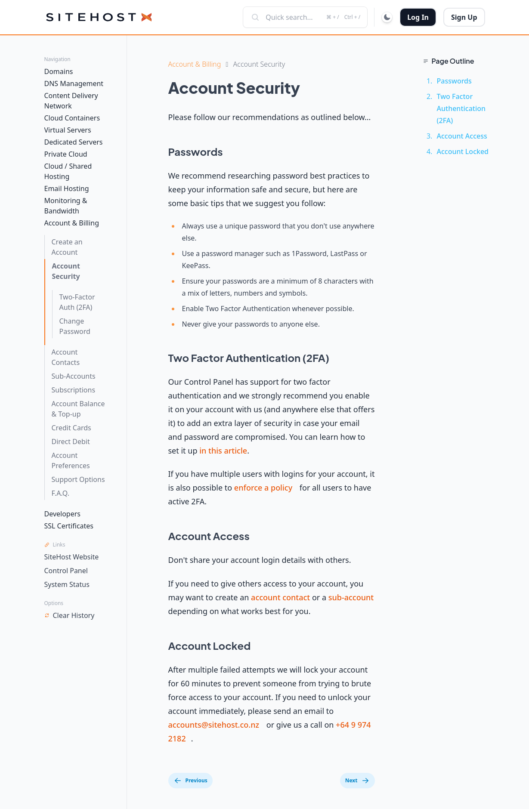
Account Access (462, 136)
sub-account (351, 597)
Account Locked (463, 151)
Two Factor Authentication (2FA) (461, 108)
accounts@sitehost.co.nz (214, 724)
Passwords (454, 81)
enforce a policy (263, 487)
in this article (223, 450)
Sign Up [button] (464, 17)
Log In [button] (418, 17)
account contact (280, 597)
